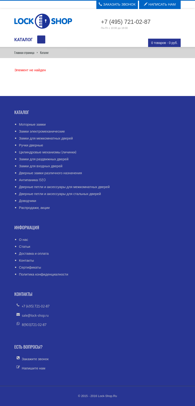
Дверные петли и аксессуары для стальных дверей (60, 194)
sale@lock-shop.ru (35, 315)
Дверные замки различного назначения (50, 173)
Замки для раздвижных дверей (43, 159)
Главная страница (24, 52)
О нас (23, 239)
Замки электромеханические (42, 131)
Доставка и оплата (34, 253)
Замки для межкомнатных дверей (46, 138)
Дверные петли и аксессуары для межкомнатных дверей (64, 187)
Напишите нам (33, 368)
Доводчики (27, 200)
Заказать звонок (117, 4)
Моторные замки (32, 124)
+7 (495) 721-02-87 (35, 306)
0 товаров (164, 43)
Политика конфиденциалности (43, 274)
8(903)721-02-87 (34, 324)
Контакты (26, 260)
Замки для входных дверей (40, 166)
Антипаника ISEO (32, 180)
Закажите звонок (35, 359)
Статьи (24, 246)
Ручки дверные (31, 145)
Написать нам (160, 4)
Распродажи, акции (34, 207)
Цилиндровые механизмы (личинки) (47, 152)
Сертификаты (30, 267)
